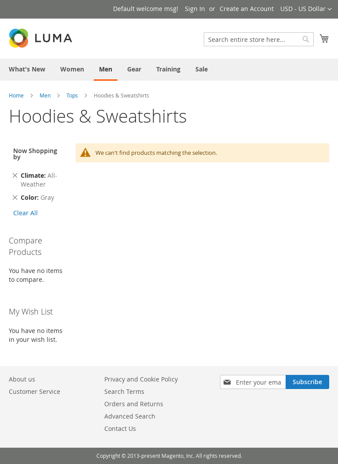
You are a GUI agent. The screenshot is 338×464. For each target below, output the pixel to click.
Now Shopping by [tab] (35, 153)
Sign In (195, 8)
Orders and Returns (133, 404)
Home (16, 95)
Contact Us (120, 428)
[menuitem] (27, 69)
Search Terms (124, 391)
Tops (72, 95)
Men (45, 95)
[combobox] (259, 39)
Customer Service (34, 391)
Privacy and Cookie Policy (141, 379)
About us (22, 379)
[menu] (169, 70)
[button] (306, 9)
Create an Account (247, 8)
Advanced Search (129, 416)
